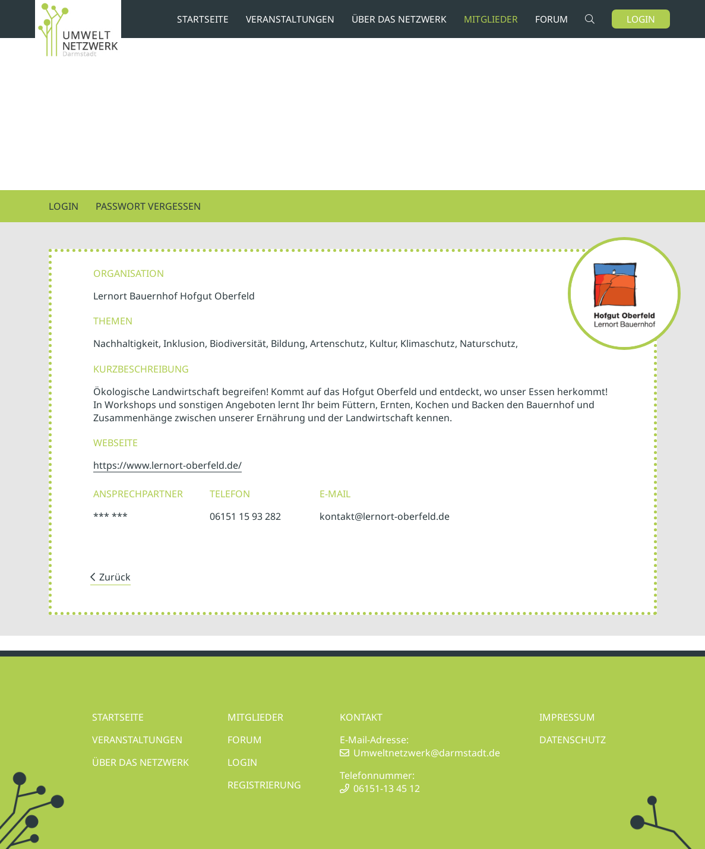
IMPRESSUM (567, 717)
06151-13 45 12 (386, 788)
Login (641, 19)
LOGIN (242, 762)
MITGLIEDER (255, 717)
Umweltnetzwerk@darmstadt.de (426, 752)
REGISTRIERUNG (264, 784)
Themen (112, 320)
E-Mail (335, 493)
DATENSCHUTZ (572, 739)
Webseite (115, 442)
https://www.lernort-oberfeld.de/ (167, 465)
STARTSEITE (118, 717)
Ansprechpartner (138, 493)
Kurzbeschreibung (141, 368)
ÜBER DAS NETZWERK (140, 762)
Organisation (128, 273)
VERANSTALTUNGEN (137, 739)
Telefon (230, 493)
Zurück (115, 576)
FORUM (244, 739)
